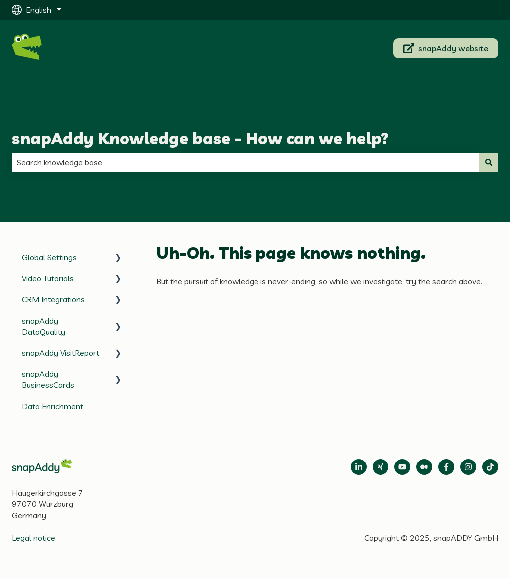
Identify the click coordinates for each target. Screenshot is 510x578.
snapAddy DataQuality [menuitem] (43, 326)
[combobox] (245, 162)
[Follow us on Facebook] (446, 467)
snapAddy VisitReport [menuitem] (60, 353)
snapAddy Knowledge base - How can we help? (200, 138)
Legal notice (33, 538)
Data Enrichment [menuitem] (52, 406)
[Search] (488, 162)
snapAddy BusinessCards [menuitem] (48, 379)
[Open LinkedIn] (359, 467)
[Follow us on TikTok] (490, 467)
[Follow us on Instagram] (468, 467)
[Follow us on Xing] (380, 467)
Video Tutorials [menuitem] (48, 278)
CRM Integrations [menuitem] (53, 299)
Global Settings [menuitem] (49, 257)
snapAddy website (446, 48)
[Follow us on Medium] (402, 467)
